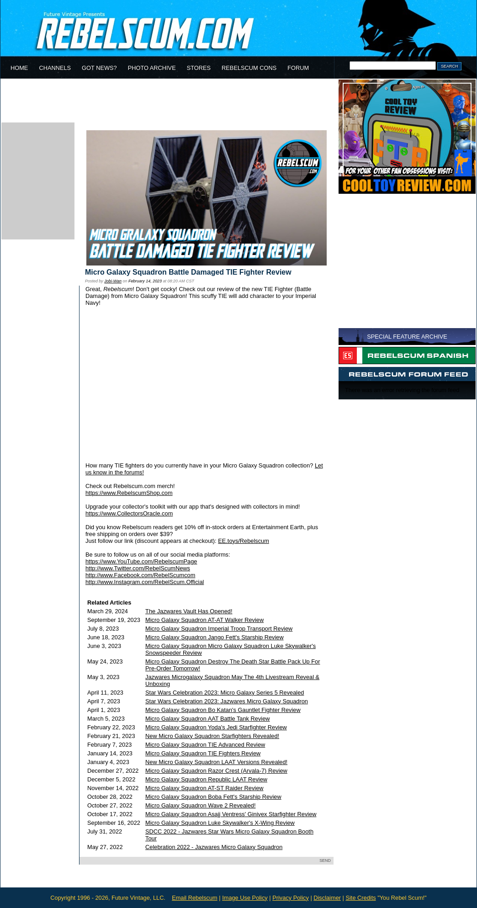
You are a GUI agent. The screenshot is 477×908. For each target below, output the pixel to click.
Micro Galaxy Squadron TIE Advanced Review (205, 744)
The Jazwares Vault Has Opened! (188, 611)
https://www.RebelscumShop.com (129, 492)
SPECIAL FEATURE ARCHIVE (407, 336)
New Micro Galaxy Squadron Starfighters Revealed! (212, 736)
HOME (19, 67)
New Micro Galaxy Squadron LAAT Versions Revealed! (216, 762)
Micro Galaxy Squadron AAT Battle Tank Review (207, 718)
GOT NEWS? (99, 67)
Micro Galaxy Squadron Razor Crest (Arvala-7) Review (216, 770)
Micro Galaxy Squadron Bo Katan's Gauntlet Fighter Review (223, 709)
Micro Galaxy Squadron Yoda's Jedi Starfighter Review (216, 727)
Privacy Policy (290, 897)
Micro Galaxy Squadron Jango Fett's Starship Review (214, 637)
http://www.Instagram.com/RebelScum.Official (144, 582)
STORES (199, 67)
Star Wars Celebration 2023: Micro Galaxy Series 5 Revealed (224, 692)
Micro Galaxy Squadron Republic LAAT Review (206, 779)
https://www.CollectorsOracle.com (129, 513)
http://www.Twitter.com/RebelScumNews (137, 568)
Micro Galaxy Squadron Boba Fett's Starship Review (213, 796)
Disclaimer (327, 897)
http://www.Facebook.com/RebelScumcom (140, 575)
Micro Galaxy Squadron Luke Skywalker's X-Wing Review (220, 822)
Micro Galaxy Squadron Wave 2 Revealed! (200, 805)
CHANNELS (55, 67)
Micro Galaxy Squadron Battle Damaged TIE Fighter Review (188, 272)
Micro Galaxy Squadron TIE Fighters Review (202, 753)
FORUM (298, 67)
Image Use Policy (245, 897)
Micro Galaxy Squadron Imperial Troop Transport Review (218, 628)
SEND (325, 860)
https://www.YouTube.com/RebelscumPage (141, 561)
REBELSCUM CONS (249, 67)
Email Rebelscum (194, 897)
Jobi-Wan (113, 281)
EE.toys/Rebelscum (243, 540)
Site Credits (360, 897)
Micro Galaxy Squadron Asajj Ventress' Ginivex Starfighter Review (230, 814)
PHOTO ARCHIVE (152, 67)
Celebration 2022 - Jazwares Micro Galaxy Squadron (213, 847)
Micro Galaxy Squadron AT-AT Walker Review (204, 619)
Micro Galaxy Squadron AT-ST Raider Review (204, 788)
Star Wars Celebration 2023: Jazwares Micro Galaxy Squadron (226, 701)
